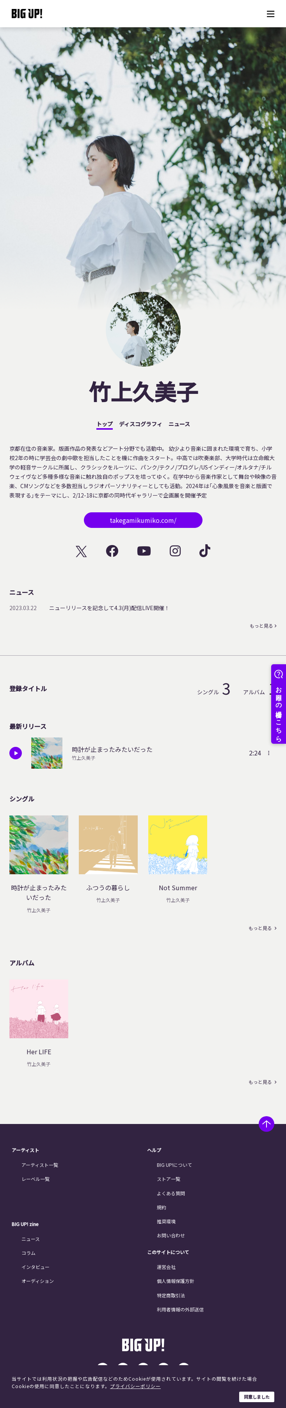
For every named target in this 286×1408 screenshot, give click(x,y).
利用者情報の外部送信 (180, 1309)
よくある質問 (171, 1193)
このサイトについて (168, 1252)
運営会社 (166, 1266)
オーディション (37, 1280)
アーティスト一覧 (39, 1164)
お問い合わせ (171, 1235)
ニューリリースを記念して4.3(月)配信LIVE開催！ (109, 608)
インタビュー (35, 1266)
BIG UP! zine (25, 1224)
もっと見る (261, 625)
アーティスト (25, 1150)
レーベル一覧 (35, 1178)
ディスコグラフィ (140, 424)
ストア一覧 (168, 1178)
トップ (104, 424)
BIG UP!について (174, 1164)
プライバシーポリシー (135, 1386)
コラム (28, 1252)
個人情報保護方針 (175, 1280)
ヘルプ (154, 1150)
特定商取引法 (171, 1295)
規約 (161, 1207)
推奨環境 (166, 1221)
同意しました (257, 1397)
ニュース (179, 424)
